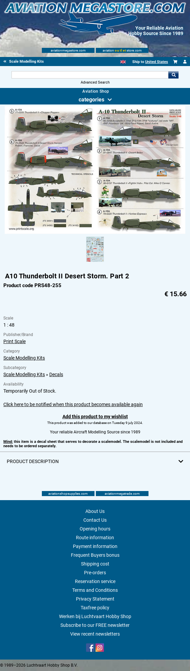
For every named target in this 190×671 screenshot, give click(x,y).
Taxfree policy (95, 607)
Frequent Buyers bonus (95, 555)
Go (173, 75)
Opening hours (95, 528)
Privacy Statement (95, 599)
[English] (123, 62)
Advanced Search (95, 82)
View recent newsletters (95, 634)
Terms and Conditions (95, 590)
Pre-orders (95, 572)
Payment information (95, 546)
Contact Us (95, 520)
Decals (56, 374)
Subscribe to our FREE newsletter (95, 625)
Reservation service (95, 581)
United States (156, 62)
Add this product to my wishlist (95, 416)
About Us (95, 511)
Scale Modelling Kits (24, 358)
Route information (95, 537)
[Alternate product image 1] (95, 262)
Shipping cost (95, 564)
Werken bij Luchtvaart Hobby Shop (95, 616)
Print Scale (14, 341)
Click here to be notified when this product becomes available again (73, 404)
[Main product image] (95, 232)
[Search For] (89, 75)
